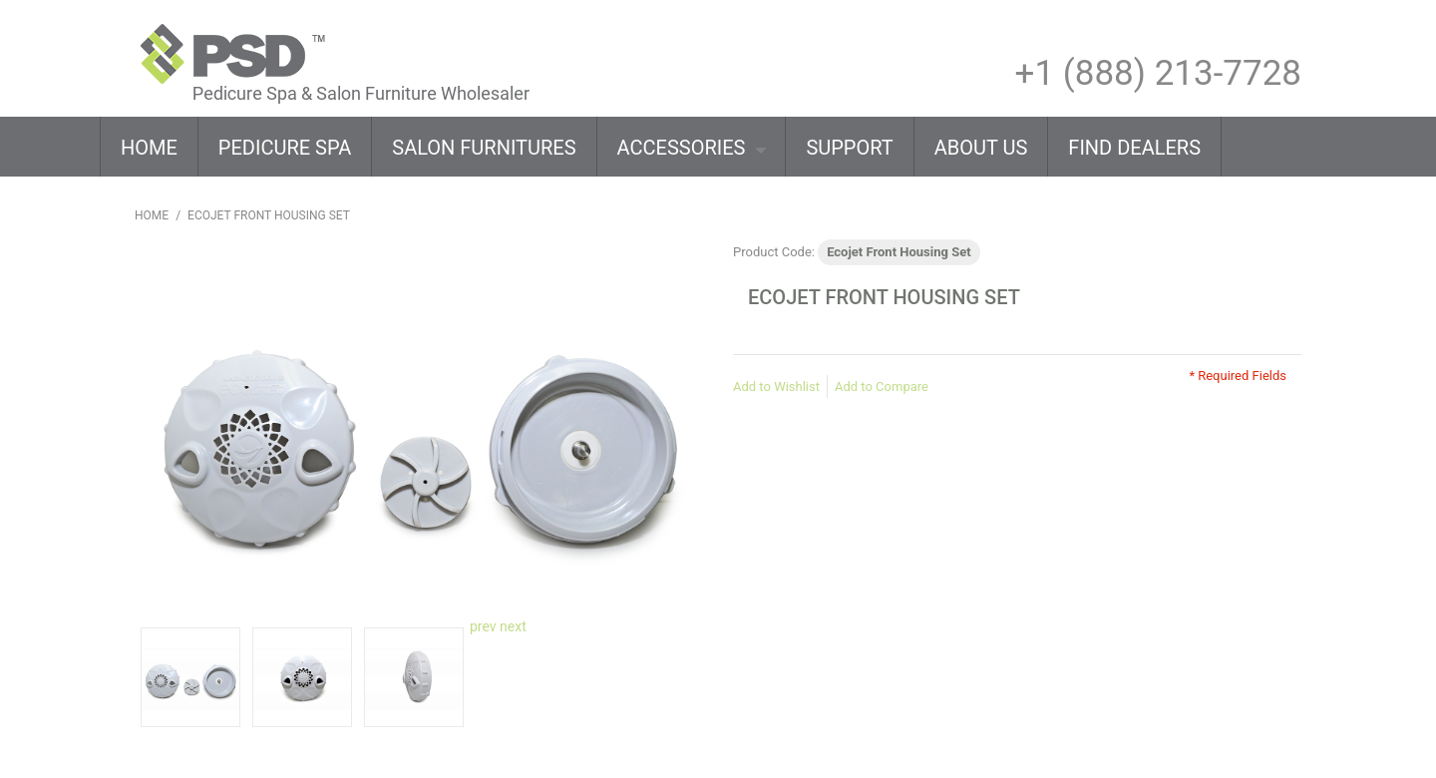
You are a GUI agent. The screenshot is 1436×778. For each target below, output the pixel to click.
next (513, 626)
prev (483, 626)
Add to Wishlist (776, 386)
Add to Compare (881, 386)
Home (152, 215)
